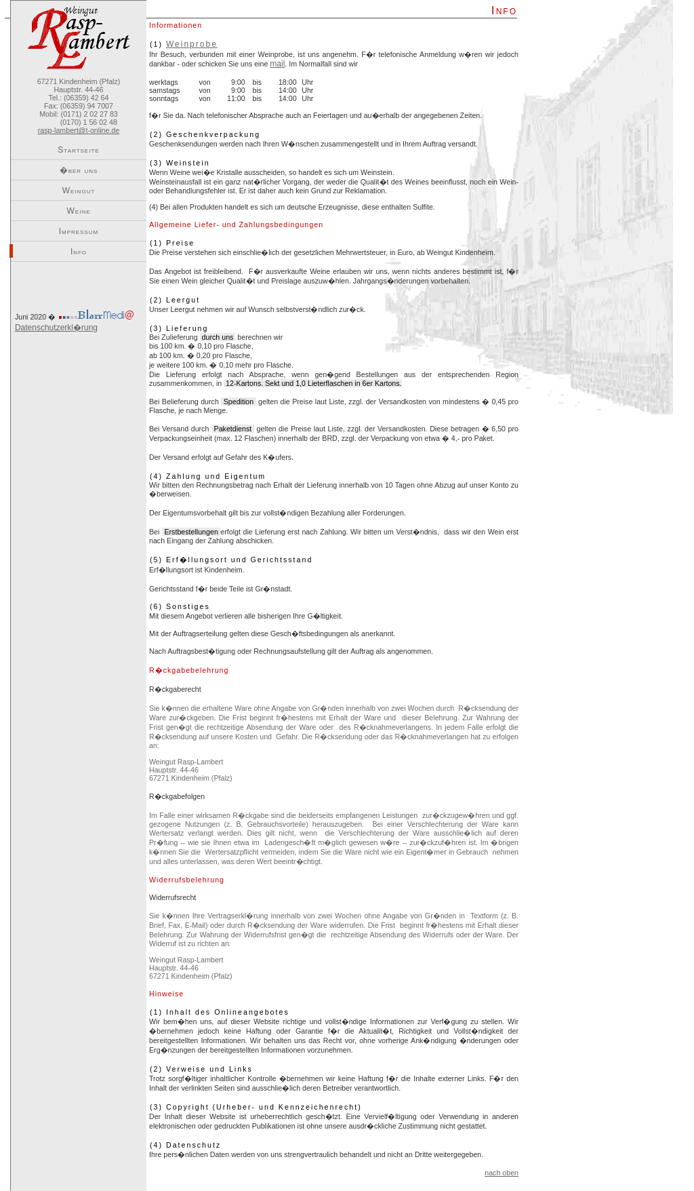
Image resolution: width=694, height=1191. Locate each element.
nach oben (501, 1173)
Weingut (79, 190)
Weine (79, 211)
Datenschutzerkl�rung (56, 327)
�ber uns (79, 170)
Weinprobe (192, 44)
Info (78, 251)
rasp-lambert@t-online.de (78, 130)
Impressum (79, 231)
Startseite (78, 150)
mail (277, 64)
